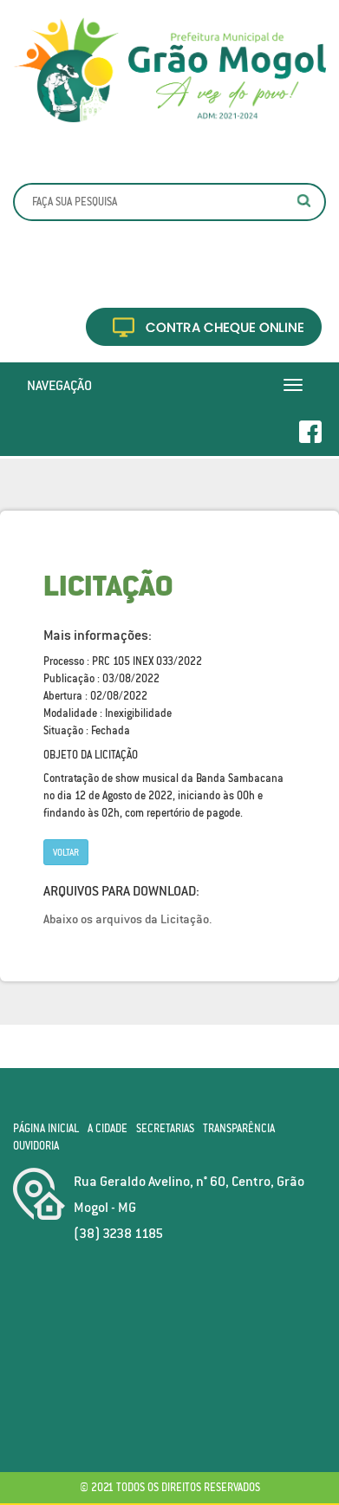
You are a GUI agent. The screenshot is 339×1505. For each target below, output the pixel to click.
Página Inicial (46, 1128)
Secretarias (165, 1128)
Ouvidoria (36, 1145)
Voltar (66, 852)
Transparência (239, 1128)
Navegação (59, 385)
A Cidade (107, 1128)
